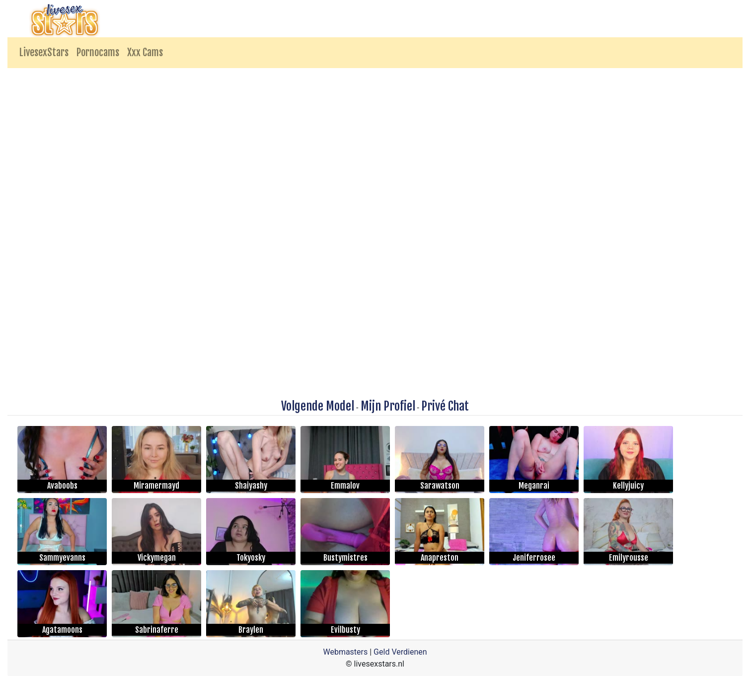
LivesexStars (44, 52)
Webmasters (345, 652)
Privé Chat (445, 406)
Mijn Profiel (388, 406)
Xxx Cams (145, 52)
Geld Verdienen (400, 652)
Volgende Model (317, 406)
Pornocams (97, 52)
